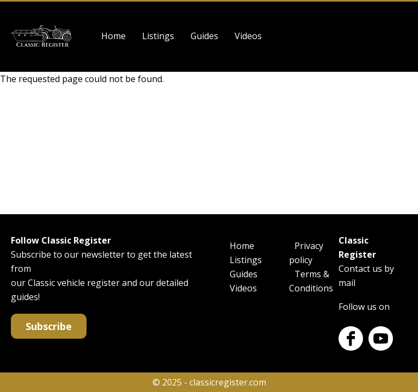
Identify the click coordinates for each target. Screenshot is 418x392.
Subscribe (49, 326)
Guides (204, 36)
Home (113, 36)
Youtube (380, 338)
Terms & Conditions (311, 281)
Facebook (351, 338)
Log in (400, 36)
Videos (248, 36)
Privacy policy (306, 253)
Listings (158, 36)
